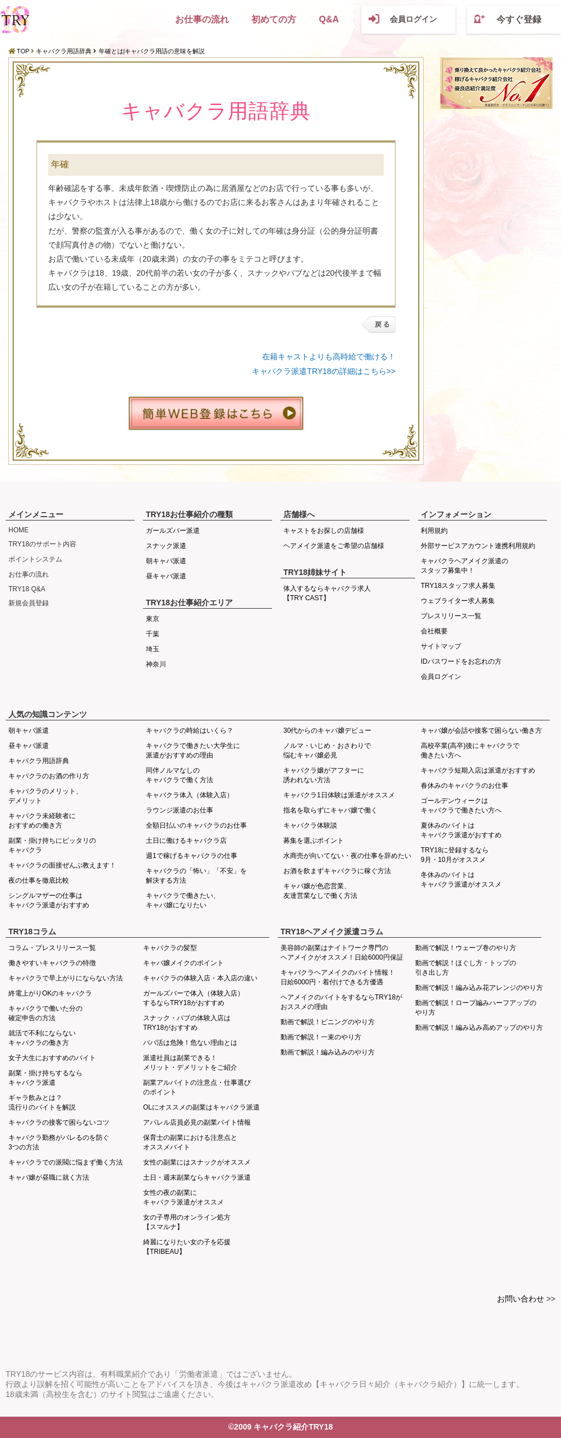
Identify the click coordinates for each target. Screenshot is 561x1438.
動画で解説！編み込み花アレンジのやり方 (479, 988)
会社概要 (434, 631)
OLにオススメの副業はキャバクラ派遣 (201, 1107)
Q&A (329, 19)
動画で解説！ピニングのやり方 (327, 1022)
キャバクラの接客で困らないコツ (58, 1122)
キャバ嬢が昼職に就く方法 (48, 1177)
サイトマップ (441, 646)
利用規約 (434, 531)
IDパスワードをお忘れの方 (461, 661)
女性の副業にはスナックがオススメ (197, 1162)
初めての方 (273, 19)
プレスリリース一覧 (451, 616)
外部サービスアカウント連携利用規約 (478, 546)
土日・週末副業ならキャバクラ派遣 (197, 1177)
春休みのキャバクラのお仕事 (464, 785)
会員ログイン (413, 19)
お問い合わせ (520, 1298)
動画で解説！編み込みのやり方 (327, 1052)
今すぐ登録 (518, 19)
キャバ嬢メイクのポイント (183, 963)
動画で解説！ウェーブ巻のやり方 (465, 948)
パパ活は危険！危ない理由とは (190, 1043)
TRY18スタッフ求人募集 (458, 586)
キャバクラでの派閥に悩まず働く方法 (65, 1162)
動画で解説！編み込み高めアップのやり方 (479, 1027)
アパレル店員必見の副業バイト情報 (197, 1122)
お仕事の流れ (202, 19)
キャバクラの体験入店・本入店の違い (200, 978)
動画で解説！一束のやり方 (320, 1037)
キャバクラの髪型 (170, 948)
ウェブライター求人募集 (458, 601)
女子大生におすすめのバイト (52, 1058)
